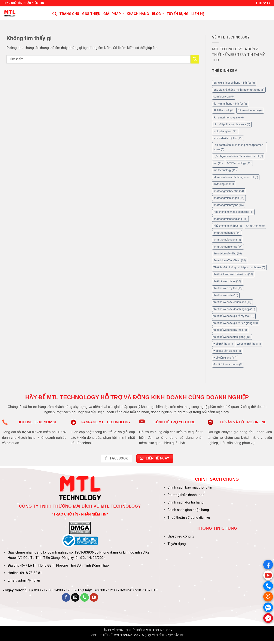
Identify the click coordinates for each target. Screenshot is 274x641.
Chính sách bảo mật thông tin (189, 487)
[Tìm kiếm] (54, 13)
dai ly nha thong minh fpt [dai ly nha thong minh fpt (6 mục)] (230, 103)
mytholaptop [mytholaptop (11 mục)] (223, 184)
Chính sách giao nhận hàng (188, 510)
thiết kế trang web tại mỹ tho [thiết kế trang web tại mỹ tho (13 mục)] (233, 274)
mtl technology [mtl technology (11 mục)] (225, 170)
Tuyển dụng (176, 544)
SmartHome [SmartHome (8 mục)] (255, 225)
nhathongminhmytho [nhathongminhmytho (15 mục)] (228, 205)
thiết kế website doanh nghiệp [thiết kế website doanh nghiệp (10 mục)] (234, 309)
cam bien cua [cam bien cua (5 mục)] (223, 96)
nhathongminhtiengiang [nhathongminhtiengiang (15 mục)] (230, 218)
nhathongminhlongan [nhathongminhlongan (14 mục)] (228, 197)
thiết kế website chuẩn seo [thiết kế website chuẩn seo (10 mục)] (232, 302)
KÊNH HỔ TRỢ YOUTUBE (174, 422)
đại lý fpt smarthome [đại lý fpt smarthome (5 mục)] (228, 364)
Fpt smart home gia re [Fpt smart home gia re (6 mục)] (228, 117)
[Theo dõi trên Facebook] (256, 3)
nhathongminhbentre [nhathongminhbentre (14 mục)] (228, 191)
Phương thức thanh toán (185, 495)
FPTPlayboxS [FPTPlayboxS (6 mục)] (223, 110)
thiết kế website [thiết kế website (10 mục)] (225, 295)
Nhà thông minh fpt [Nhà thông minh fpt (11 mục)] (227, 225)
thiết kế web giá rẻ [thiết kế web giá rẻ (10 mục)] (227, 281)
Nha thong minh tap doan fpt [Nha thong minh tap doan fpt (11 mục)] (233, 211)
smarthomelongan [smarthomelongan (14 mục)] (227, 239)
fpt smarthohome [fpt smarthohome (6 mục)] (250, 110)
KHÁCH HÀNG (138, 14)
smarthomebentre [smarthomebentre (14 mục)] (227, 232)
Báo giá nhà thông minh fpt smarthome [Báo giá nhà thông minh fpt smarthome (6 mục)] (238, 89)
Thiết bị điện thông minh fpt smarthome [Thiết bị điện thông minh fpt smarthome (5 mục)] (239, 267)
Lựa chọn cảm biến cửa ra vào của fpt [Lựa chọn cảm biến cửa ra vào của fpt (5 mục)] (238, 156)
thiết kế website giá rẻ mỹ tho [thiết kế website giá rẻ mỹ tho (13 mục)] (233, 316)
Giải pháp (113, 14)
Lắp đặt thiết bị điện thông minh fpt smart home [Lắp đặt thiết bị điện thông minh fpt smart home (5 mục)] (238, 147)
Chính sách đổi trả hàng (185, 502)
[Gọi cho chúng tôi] (84, 597)
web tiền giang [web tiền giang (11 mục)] (225, 357)
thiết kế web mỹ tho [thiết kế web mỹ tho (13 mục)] (228, 288)
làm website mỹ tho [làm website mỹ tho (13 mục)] (228, 138)
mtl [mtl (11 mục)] (218, 163)
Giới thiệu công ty (180, 536)
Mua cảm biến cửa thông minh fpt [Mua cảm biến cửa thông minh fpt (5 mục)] (235, 177)
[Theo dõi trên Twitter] (264, 3)
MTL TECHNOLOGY (159, 630)
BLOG (158, 14)
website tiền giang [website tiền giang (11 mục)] (227, 350)
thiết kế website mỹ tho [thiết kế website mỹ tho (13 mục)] (230, 329)
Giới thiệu (91, 14)
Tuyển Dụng (177, 14)
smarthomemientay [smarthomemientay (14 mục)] (228, 246)
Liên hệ (197, 14)
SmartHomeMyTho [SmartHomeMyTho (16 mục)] (227, 253)
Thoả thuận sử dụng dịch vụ (188, 517)
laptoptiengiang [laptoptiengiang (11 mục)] (225, 131)
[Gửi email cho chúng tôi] (268, 3)
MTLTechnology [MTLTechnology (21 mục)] (239, 163)
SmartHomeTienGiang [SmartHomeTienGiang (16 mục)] (229, 260)
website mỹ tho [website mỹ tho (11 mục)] (249, 343)
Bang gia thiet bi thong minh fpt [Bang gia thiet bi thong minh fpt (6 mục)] (234, 82)
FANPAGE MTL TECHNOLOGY (106, 422)
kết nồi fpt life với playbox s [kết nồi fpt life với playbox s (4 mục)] (231, 124)
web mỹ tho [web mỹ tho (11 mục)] (223, 343)
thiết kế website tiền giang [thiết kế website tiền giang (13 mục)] (232, 336)
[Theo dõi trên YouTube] (94, 597)
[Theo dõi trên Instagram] (260, 3)
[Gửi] (195, 59)
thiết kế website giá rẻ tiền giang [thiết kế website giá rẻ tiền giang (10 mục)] (235, 323)
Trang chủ (69, 14)
